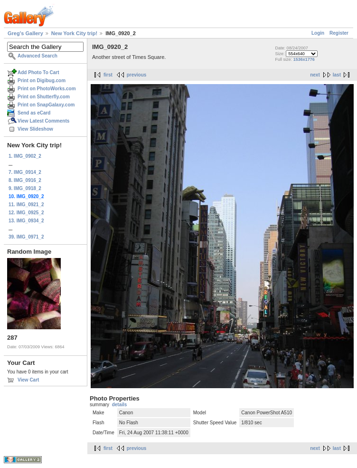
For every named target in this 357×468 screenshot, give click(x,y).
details (119, 404)
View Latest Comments (43, 121)
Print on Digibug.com (42, 80)
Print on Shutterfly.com (44, 96)
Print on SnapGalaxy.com (46, 104)
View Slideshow (35, 129)
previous (137, 74)
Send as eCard (34, 112)
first (108, 74)
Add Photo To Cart (38, 72)
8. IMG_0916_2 (25, 180)
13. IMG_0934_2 (26, 220)
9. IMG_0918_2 (25, 188)
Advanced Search (37, 55)
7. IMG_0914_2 (25, 172)
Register (338, 33)
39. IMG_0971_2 (26, 236)
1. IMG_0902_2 (25, 156)
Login (317, 33)
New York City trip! (74, 33)
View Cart (28, 379)
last (337, 74)
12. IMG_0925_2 (26, 212)
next (315, 74)
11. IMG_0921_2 (26, 204)
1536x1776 (304, 59)
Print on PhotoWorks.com (47, 88)
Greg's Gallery (25, 33)
